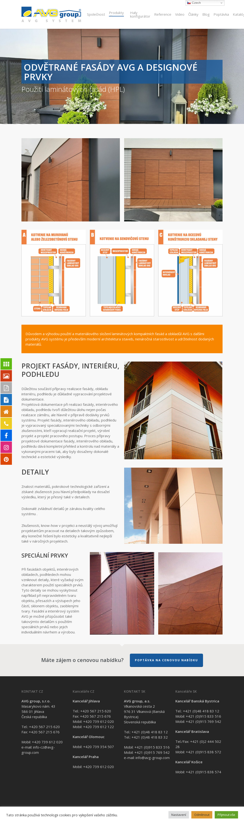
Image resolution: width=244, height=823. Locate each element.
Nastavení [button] (178, 815)
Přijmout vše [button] (226, 815)
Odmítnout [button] (201, 815)
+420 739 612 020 (47, 742)
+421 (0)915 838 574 (203, 771)
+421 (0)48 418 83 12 (150, 732)
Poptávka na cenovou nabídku (166, 660)
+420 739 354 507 (98, 746)
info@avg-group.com (153, 757)
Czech (194, 3)
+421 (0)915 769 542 (152, 752)
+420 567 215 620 (44, 726)
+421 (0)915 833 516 (152, 747)
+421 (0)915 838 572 (203, 752)
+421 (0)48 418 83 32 (150, 737)
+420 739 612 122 (98, 726)
